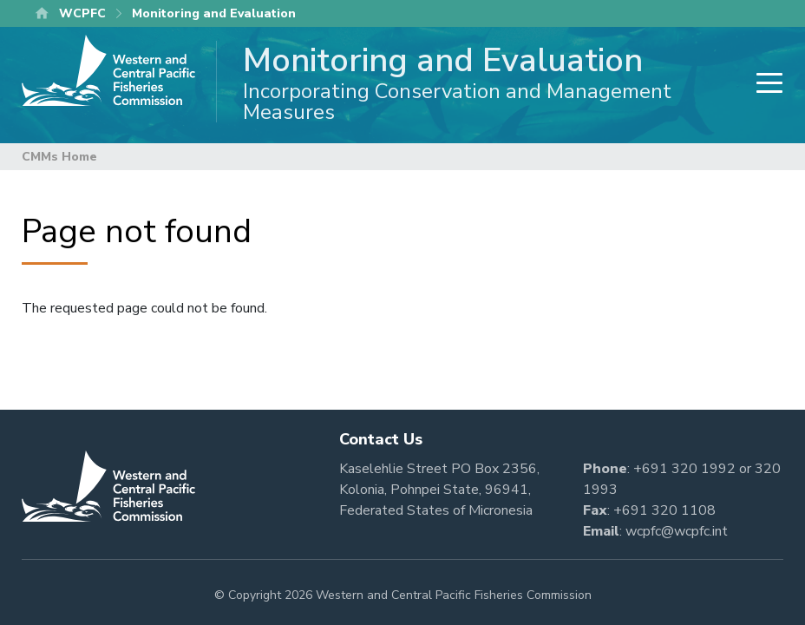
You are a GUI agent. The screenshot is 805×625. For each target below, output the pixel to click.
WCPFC (82, 13)
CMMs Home (59, 156)
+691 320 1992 (684, 468)
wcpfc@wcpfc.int (676, 531)
